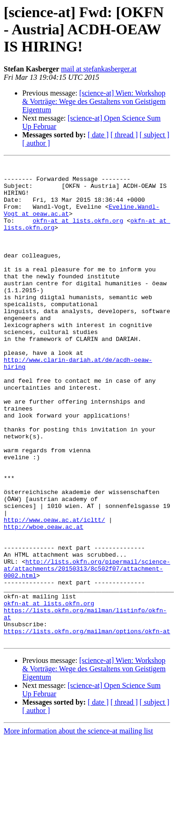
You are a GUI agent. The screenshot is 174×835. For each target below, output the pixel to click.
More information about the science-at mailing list (78, 827)
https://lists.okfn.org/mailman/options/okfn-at (87, 725)
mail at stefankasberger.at (99, 69)
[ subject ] (154, 135)
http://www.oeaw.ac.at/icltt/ (54, 592)
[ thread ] (124, 135)
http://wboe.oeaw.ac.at (44, 600)
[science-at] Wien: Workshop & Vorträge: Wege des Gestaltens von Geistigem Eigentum (94, 101)
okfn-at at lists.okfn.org (77, 233)
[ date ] (98, 135)
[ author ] (36, 143)
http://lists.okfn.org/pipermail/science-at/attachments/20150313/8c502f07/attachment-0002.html (87, 650)
